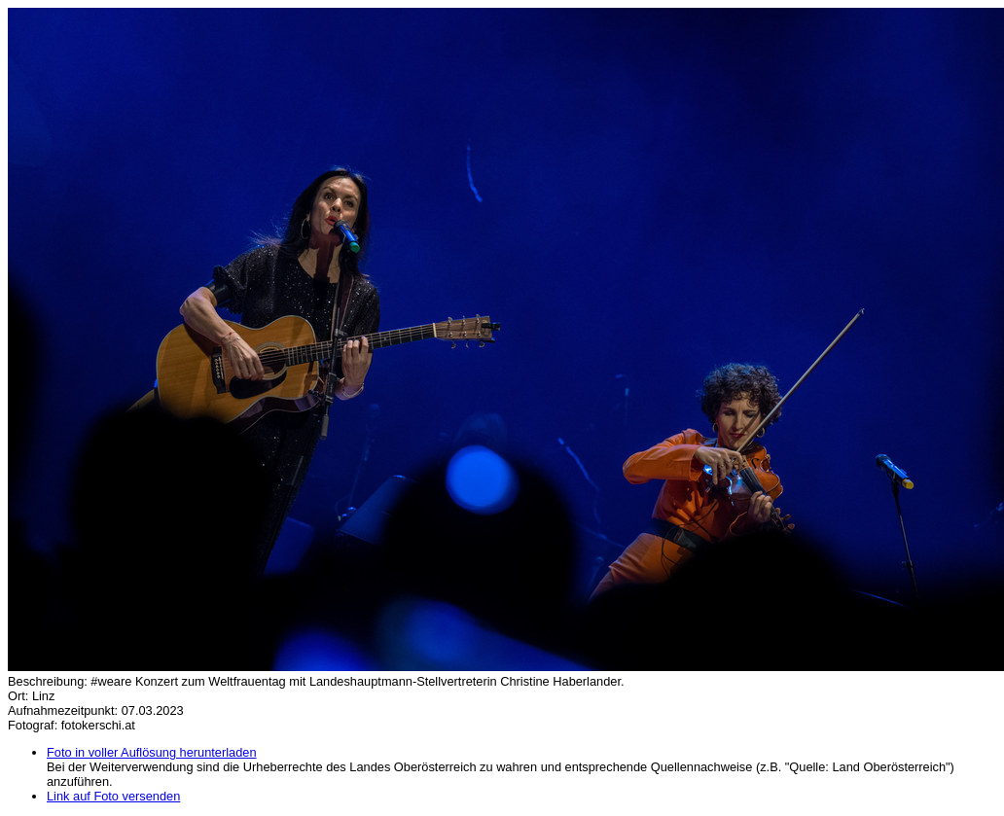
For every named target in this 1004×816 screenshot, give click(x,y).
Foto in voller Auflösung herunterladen (152, 752)
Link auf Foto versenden (113, 796)
